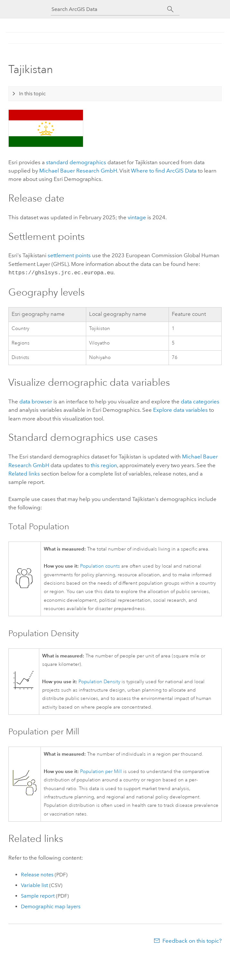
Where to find (164, 170)
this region (104, 464)
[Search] (171, 9)
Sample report (38, 895)
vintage (137, 217)
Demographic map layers (50, 906)
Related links (24, 473)
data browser (35, 401)
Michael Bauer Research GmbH (78, 170)
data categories (200, 401)
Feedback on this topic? (192, 940)
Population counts (100, 565)
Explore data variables (180, 409)
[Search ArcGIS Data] (109, 9)
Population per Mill (101, 771)
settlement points (69, 255)
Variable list (34, 885)
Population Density (99, 681)
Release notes (37, 874)
